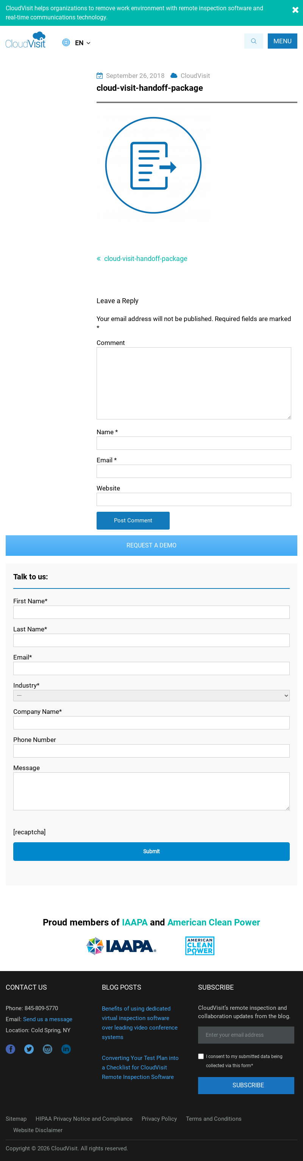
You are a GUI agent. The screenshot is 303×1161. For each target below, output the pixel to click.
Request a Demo (151, 545)
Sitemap (16, 1118)
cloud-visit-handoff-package (145, 259)
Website (108, 488)
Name (107, 432)
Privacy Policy (159, 1118)
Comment (111, 342)
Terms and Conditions (214, 1118)
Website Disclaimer (37, 1130)
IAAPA (135, 922)
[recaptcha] (29, 832)
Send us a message (47, 1019)
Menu (282, 41)
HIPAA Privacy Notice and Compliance (84, 1118)
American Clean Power (213, 922)
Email (107, 460)
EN (79, 43)
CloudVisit (195, 75)
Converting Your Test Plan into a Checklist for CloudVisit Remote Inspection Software (140, 1067)
